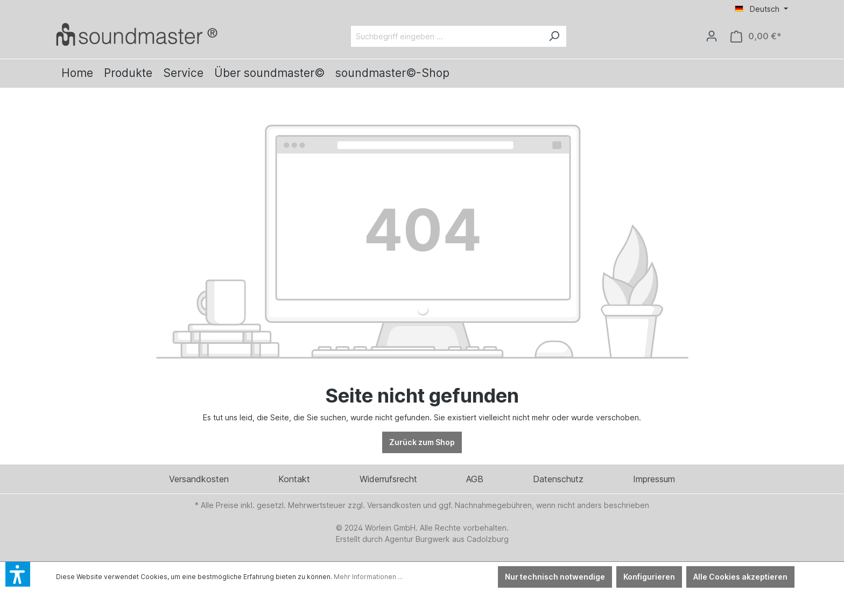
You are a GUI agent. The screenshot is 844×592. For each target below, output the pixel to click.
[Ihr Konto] (711, 36)
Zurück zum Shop (422, 442)
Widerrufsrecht (388, 479)
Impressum (654, 479)
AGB (474, 479)
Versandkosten (199, 479)
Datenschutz (558, 479)
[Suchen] (553, 36)
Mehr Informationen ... (368, 577)
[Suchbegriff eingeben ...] (446, 36)
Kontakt (294, 479)
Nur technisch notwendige (555, 576)
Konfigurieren (649, 576)
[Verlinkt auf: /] (136, 34)
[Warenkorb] (756, 36)
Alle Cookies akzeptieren (740, 576)
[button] (17, 574)
